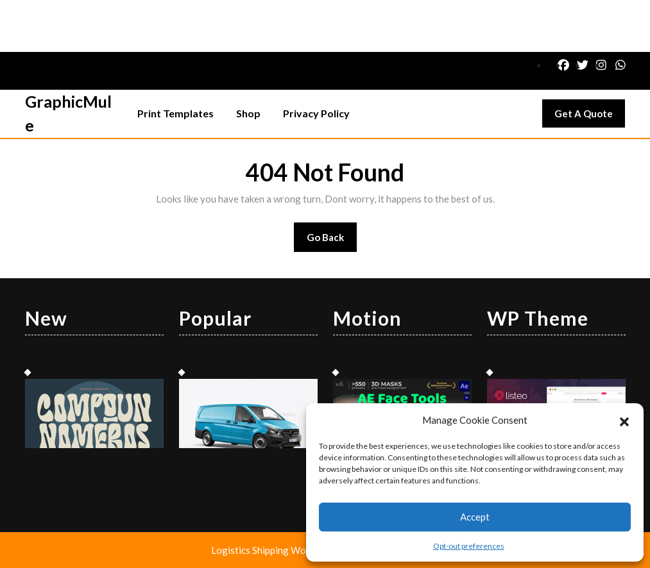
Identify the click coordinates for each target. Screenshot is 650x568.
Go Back (332, 241)
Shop (248, 113)
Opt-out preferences (468, 546)
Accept (475, 516)
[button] (624, 419)
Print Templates (175, 113)
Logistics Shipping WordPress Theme (291, 550)
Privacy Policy (316, 113)
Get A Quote (589, 117)
